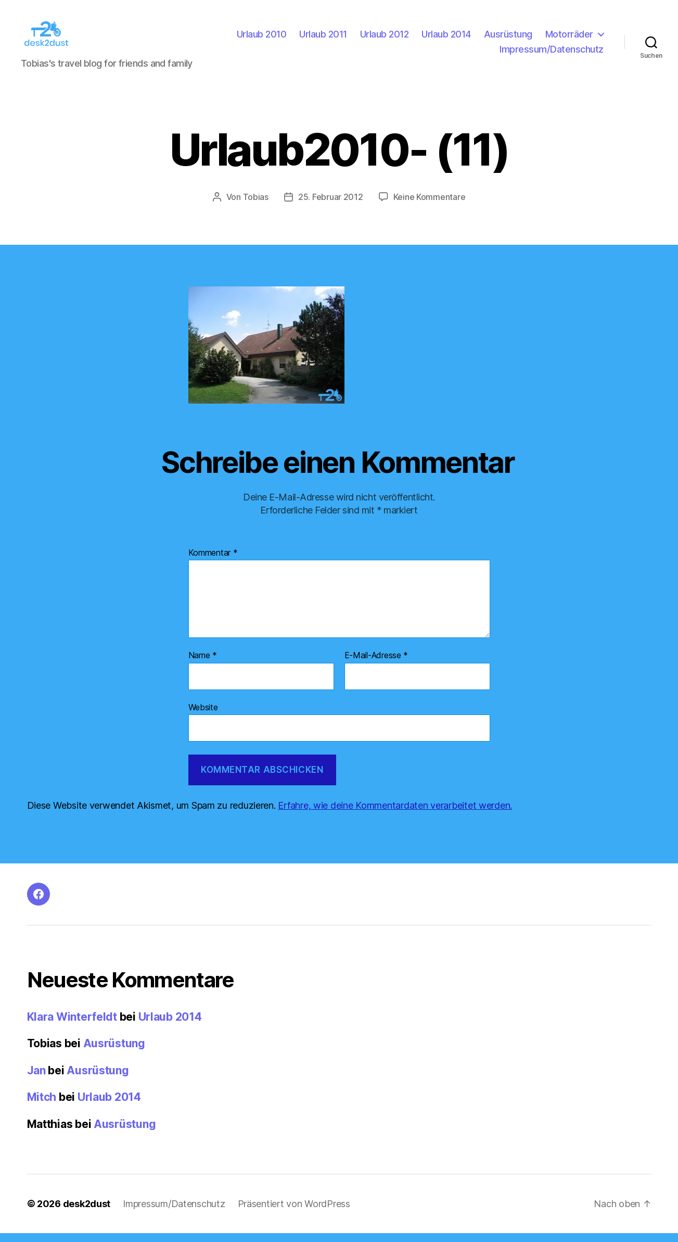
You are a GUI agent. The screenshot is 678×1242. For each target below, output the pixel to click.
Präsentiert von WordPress (294, 1212)
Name (202, 664)
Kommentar (213, 561)
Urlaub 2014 (446, 38)
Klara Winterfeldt (72, 1025)
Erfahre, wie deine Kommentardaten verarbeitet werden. (395, 814)
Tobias (255, 205)
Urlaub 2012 (384, 38)
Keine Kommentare (429, 205)
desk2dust (87, 1212)
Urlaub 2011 (323, 38)
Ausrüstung (508, 38)
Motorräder (569, 38)
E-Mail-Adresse (376, 664)
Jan (36, 1079)
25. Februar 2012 (330, 205)
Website (203, 715)
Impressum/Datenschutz (552, 53)
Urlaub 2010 (262, 38)
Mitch (42, 1105)
